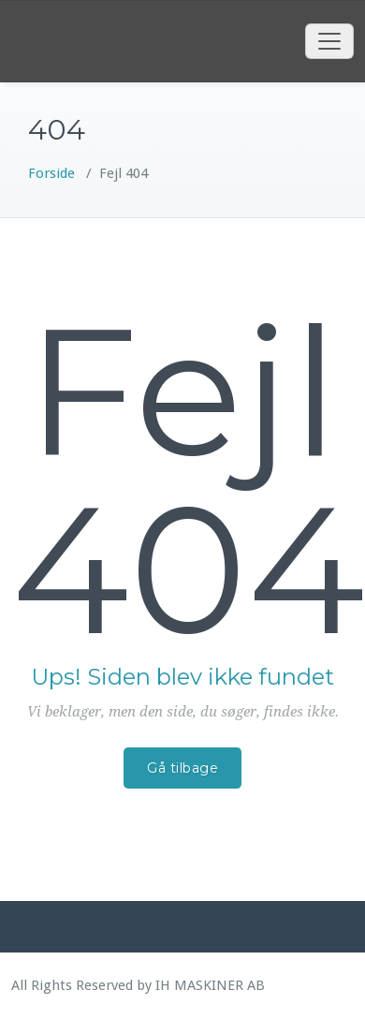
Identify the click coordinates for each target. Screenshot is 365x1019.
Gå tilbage (182, 768)
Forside (51, 173)
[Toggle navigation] (329, 41)
